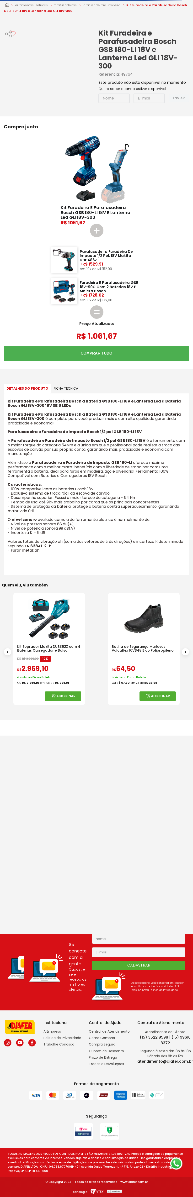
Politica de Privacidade (164, 990)
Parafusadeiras (65, 5)
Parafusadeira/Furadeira (101, 5)
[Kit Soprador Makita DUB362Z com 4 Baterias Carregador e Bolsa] (49, 649)
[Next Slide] (185, 651)
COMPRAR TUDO (96, 353)
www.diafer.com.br (134, 1182)
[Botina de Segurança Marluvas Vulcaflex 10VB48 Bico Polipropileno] (144, 649)
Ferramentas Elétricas (31, 5)
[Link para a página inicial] (7, 5)
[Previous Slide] (7, 651)
